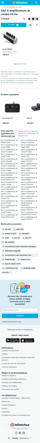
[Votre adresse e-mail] (20, 310)
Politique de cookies (9, 386)
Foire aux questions (9, 367)
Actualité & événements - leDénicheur (16, 398)
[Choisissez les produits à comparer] (30, 25)
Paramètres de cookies (10, 389)
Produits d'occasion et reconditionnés (16, 415)
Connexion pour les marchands (13, 363)
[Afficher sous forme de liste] (33, 19)
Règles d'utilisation (9, 376)
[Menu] (2, 2)
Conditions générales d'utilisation (14, 379)
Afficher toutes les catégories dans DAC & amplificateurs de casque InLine (28, 133)
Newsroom (6, 401)
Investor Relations (8, 405)
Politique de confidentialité (12, 382)
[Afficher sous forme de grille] (29, 19)
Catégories (6, 412)
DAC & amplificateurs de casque (12, 7)
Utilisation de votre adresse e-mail (11, 321)
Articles (4, 408)
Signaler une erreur (20, 64)
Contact (5, 354)
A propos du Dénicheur (10, 350)
